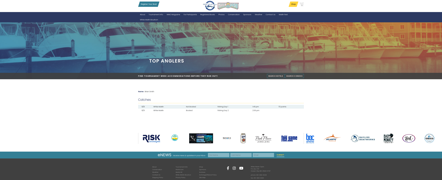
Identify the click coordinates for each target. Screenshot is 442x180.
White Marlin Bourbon (183, 175)
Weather (155, 172)
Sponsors (202, 170)
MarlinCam (180, 170)
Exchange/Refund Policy (208, 175)
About (154, 167)
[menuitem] (142, 14)
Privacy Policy (180, 177)
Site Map (202, 177)
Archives (202, 172)
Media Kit (179, 172)
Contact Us (156, 175)
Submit (280, 155)
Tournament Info (182, 167)
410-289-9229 (261, 175)
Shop (293, 4)
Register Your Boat (149, 4)
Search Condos (294, 76)
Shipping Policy (157, 177)
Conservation (157, 170)
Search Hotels (275, 76)
